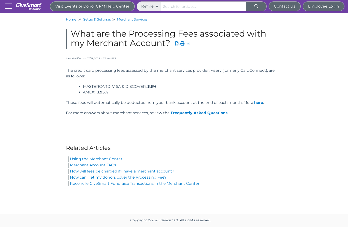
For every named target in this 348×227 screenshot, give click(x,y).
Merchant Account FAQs (93, 165)
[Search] (256, 6)
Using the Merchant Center (96, 159)
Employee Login (323, 6)
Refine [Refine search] (149, 6)
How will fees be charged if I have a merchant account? (122, 171)
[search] (203, 6)
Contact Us (284, 6)
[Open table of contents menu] (9, 6)
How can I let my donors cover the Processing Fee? (118, 177)
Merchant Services (132, 19)
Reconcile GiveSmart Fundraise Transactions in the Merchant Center (134, 183)
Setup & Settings (97, 19)
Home (71, 19)
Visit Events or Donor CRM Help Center (92, 6)
